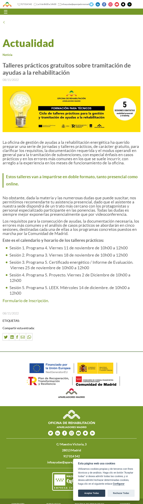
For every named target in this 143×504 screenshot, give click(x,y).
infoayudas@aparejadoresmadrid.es (77, 4)
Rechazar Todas (121, 493)
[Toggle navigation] (6, 12)
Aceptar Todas (91, 493)
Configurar (118, 483)
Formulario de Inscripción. (26, 300)
